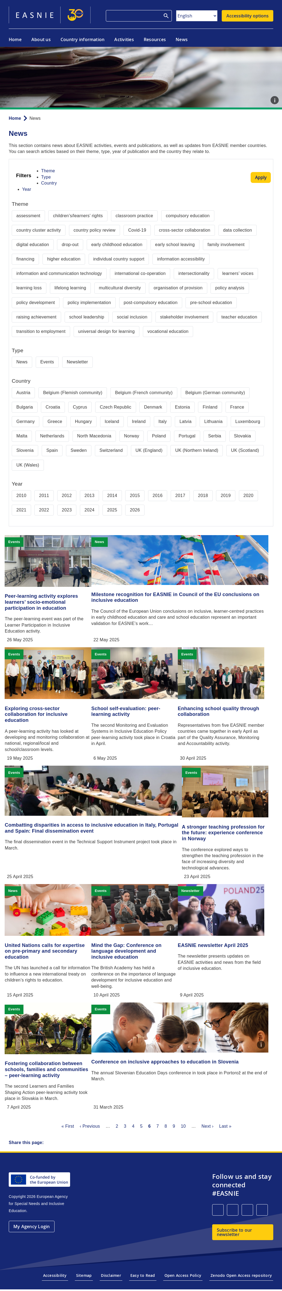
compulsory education (187, 215)
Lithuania (213, 421)
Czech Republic (115, 407)
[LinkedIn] (218, 1215)
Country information (83, 39)
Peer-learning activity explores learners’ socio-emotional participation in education (46, 601)
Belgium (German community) (215, 392)
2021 (21, 510)
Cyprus (80, 407)
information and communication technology (59, 273)
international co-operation (140, 273)
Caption (275, 100)
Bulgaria (24, 407)
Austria (23, 392)
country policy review (95, 230)
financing (25, 259)
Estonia (182, 407)
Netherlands (52, 436)
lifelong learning (70, 288)
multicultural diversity (120, 288)
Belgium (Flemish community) (72, 392)
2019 (226, 495)
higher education (63, 259)
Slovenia (25, 450)
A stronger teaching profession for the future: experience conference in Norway (227, 832)
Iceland (112, 421)
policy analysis (229, 288)
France (237, 407)
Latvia (185, 421)
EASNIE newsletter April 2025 (225, 944)
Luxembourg (247, 421)
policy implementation (89, 302)
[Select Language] (196, 15)
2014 (112, 495)
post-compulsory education (151, 302)
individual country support (119, 259)
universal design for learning (106, 331)
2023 (67, 510)
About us (41, 39)
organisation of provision (178, 288)
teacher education (239, 317)
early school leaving (175, 244)
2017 (180, 495)
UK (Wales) (27, 465)
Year (26, 189)
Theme (48, 170)
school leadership (86, 317)
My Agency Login (31, 1232)
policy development (35, 302)
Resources (155, 39)
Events (47, 362)
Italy (162, 421)
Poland (159, 436)
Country (49, 183)
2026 (135, 510)
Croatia (53, 407)
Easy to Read (142, 1280)
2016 (158, 495)
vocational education (168, 331)
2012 (67, 495)
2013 (90, 495)
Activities (124, 39)
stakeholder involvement (184, 317)
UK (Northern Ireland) (196, 450)
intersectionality (193, 273)
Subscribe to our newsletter (234, 1237)
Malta (21, 436)
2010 (21, 495)
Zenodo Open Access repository (241, 1280)
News (182, 39)
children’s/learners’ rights (78, 215)
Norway (131, 436)
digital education (32, 244)
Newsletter (77, 362)
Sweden (79, 450)
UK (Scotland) (245, 450)
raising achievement (36, 317)
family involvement (226, 244)
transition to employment (40, 331)
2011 (44, 495)
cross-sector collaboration (185, 230)
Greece (54, 421)
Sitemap (84, 1280)
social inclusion (132, 317)
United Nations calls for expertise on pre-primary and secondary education (49, 950)
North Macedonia (94, 436)
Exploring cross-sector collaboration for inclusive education (40, 713)
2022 (44, 510)
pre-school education (211, 302)
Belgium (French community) (144, 392)
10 (183, 1131)
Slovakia (242, 436)
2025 (112, 510)
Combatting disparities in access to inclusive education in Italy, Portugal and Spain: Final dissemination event (85, 829)
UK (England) (149, 450)
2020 (249, 495)
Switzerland (111, 450)
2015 (135, 495)
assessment (28, 215)
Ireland (139, 421)
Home (15, 39)
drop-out (70, 244)
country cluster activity (38, 230)
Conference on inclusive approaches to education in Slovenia (173, 1062)
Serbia (214, 436)
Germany (25, 421)
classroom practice (134, 215)
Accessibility (55, 1280)
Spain (52, 450)
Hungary (83, 421)
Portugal (187, 436)
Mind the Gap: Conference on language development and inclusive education (135, 950)
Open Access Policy (182, 1280)
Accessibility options (247, 16)
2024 (90, 510)
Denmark (153, 407)
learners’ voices (237, 273)
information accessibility (181, 259)
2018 (203, 495)
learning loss (29, 288)
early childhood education (116, 244)
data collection (237, 230)
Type (46, 177)
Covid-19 (137, 230)
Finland (210, 407)
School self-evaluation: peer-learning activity (134, 710)
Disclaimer (111, 1280)
